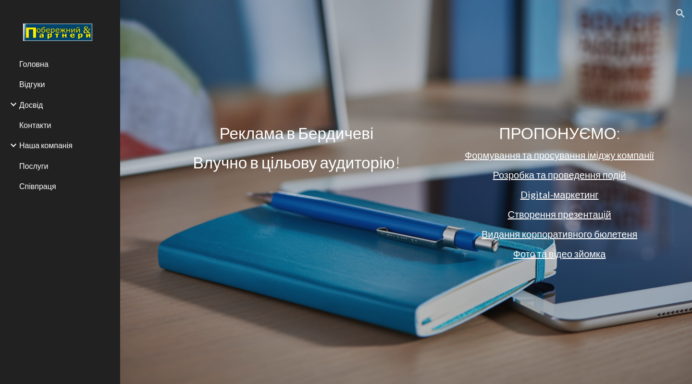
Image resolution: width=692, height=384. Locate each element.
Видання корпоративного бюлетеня (559, 234)
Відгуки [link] (32, 84)
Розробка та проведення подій (559, 174)
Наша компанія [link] (46, 145)
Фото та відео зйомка (559, 253)
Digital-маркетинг (559, 194)
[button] (680, 13)
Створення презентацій (559, 214)
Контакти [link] (35, 124)
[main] (297, 147)
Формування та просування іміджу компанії (559, 155)
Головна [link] (34, 63)
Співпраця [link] (37, 186)
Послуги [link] (34, 165)
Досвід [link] (31, 104)
